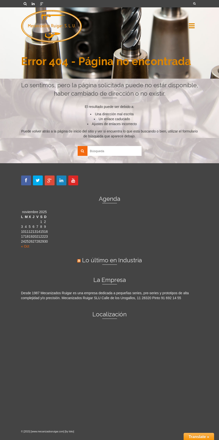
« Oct (25, 246)
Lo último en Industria (112, 260)
